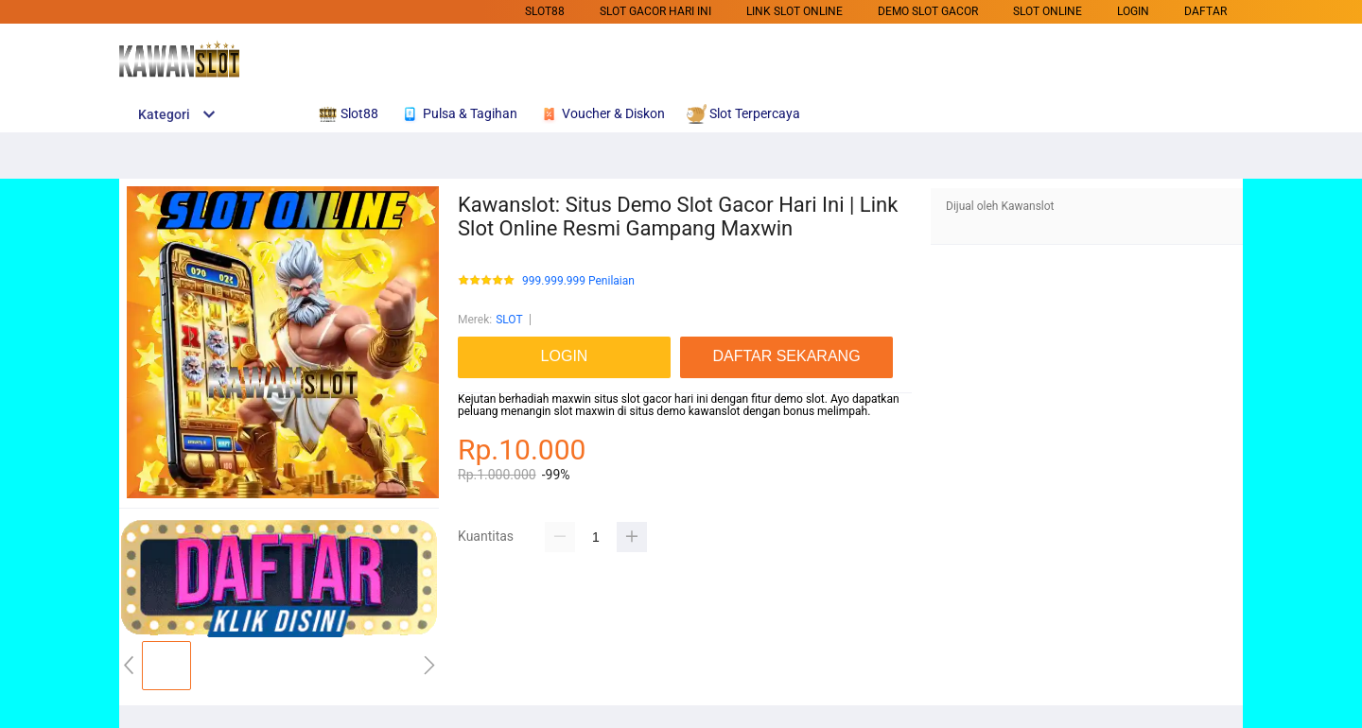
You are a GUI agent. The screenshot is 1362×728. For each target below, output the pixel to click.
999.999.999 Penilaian (578, 281)
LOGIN (1133, 11)
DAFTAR (1205, 11)
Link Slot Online (794, 11)
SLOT (509, 319)
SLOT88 (545, 11)
